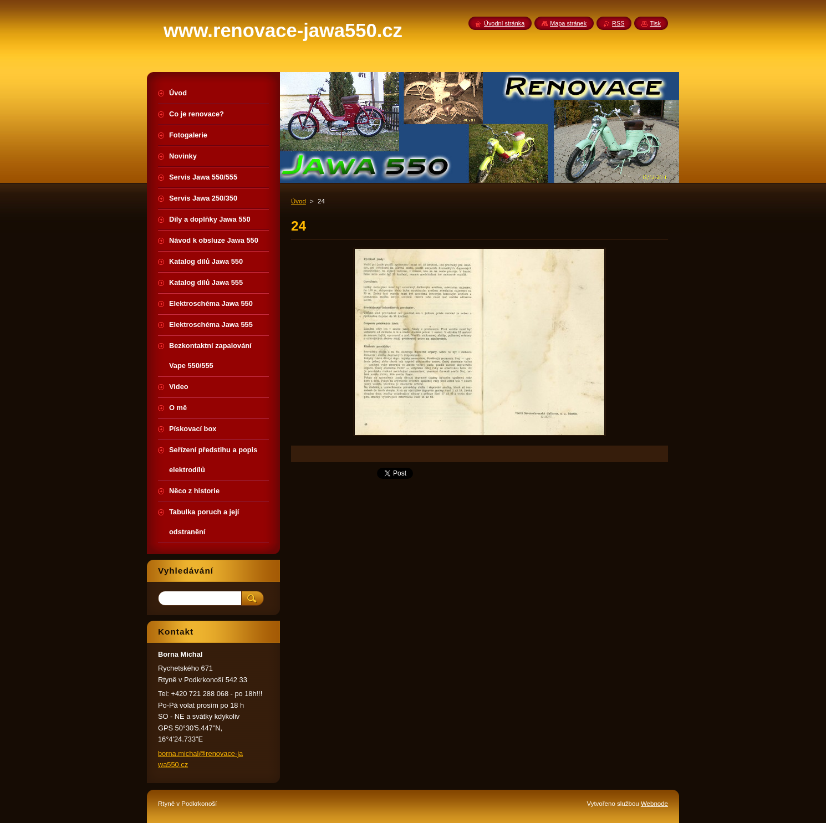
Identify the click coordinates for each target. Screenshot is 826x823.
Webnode (654, 803)
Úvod (298, 201)
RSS (618, 23)
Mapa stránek (568, 23)
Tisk (655, 23)
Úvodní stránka (504, 23)
